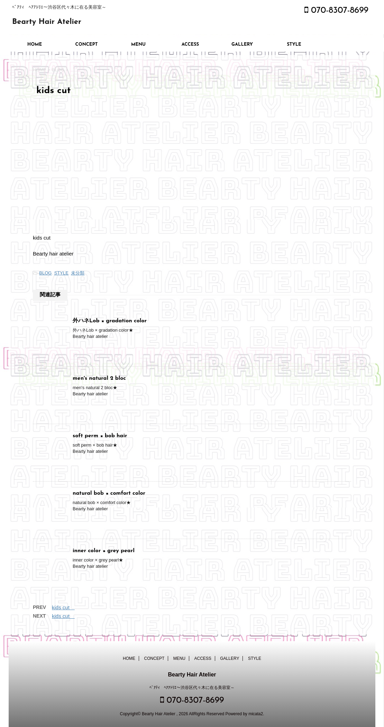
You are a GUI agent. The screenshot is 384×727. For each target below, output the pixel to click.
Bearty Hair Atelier (46, 22)
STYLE (294, 44)
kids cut (63, 607)
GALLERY (242, 44)
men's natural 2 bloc (102, 378)
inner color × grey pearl (106, 551)
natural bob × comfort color (112, 493)
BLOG (45, 273)
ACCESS (190, 44)
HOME (34, 44)
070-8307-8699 (336, 10)
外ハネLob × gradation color (112, 321)
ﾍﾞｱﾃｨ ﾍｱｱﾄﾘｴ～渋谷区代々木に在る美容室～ (192, 687)
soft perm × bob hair (103, 436)
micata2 (255, 713)
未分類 (77, 273)
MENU (138, 44)
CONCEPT (86, 44)
